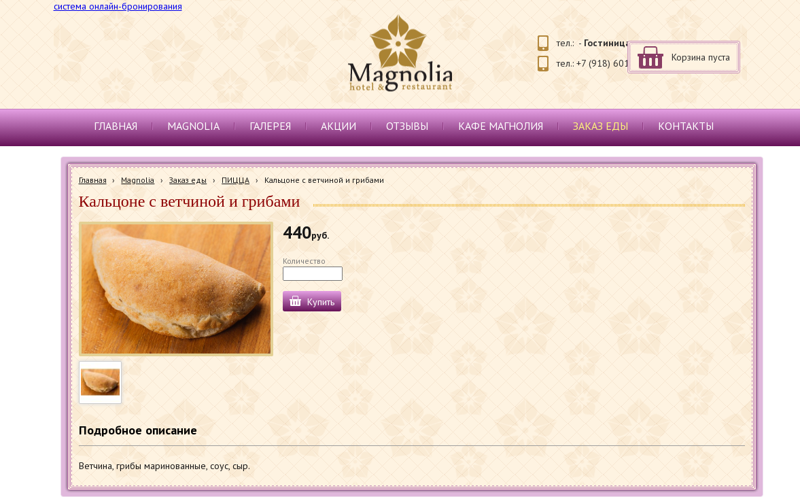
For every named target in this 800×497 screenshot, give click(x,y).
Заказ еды (600, 126)
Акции (338, 126)
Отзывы (407, 126)
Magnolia (193, 126)
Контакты (686, 126)
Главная (115, 126)
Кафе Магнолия (500, 126)
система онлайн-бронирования (118, 6)
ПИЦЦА (235, 180)
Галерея (270, 126)
